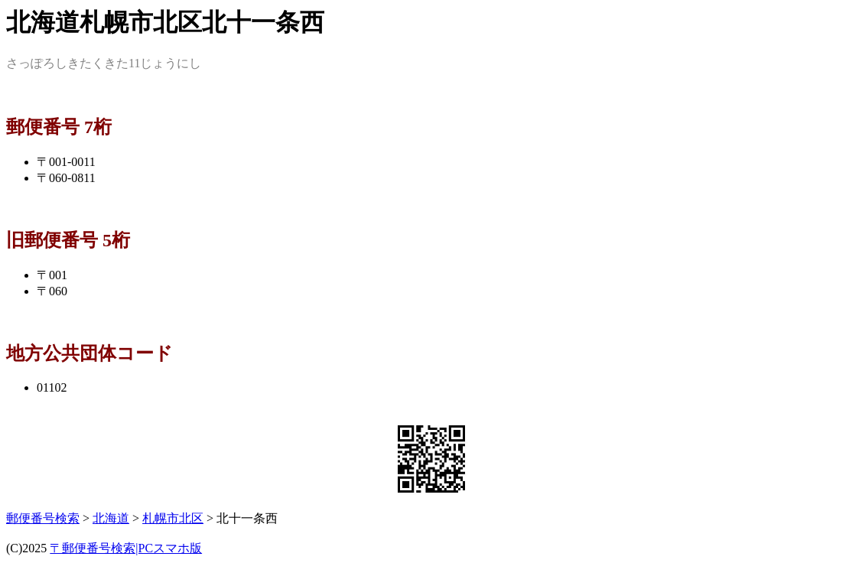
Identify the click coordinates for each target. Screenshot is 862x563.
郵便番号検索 (43, 518)
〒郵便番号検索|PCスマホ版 (126, 548)
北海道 (111, 518)
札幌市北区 (172, 518)
